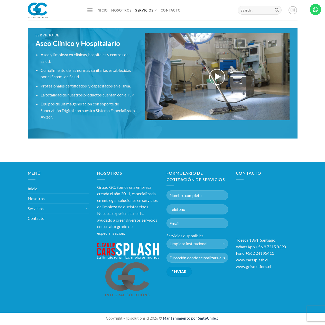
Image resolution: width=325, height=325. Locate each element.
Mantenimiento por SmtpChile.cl (190, 318)
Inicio (102, 10)
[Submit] (276, 10)
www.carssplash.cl (252, 259)
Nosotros (121, 10)
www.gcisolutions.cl (253, 266)
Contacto (171, 10)
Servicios (146, 10)
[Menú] (90, 10)
